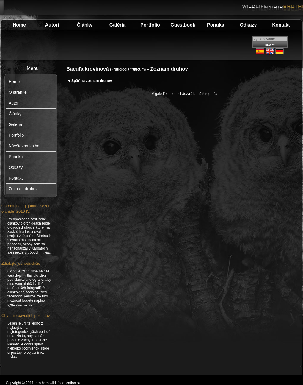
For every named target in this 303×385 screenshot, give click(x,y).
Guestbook (182, 24)
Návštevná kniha (24, 146)
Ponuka (215, 24)
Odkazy (248, 24)
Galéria (117, 24)
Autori (52, 24)
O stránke (18, 92)
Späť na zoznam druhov (90, 81)
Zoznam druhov (23, 188)
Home (19, 24)
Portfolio (150, 24)
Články (84, 24)
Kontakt (281, 24)
